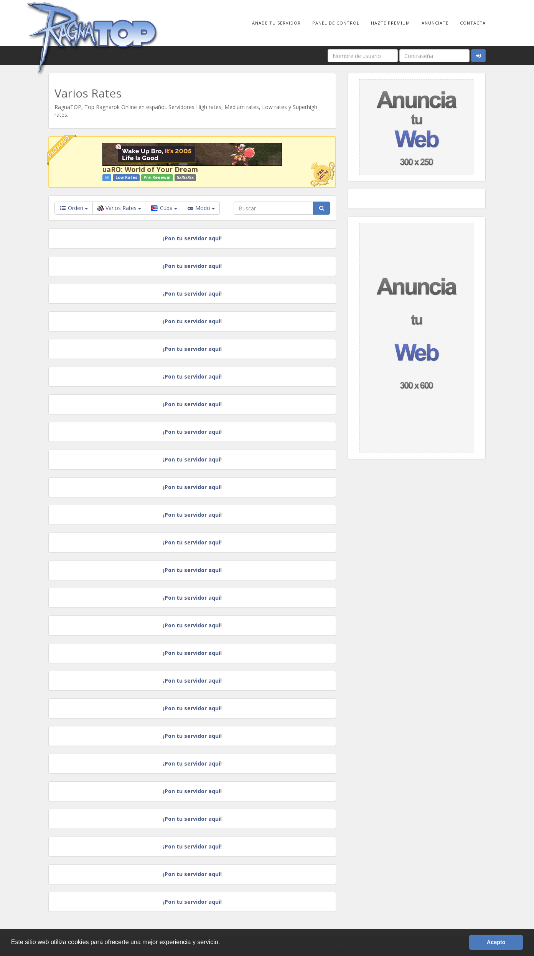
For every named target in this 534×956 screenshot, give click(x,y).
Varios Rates (119, 208)
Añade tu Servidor (276, 23)
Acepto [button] (496, 942)
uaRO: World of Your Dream (150, 169)
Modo (201, 208)
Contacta (473, 23)
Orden (73, 208)
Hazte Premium (390, 23)
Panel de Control (335, 23)
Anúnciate (435, 23)
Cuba (164, 208)
